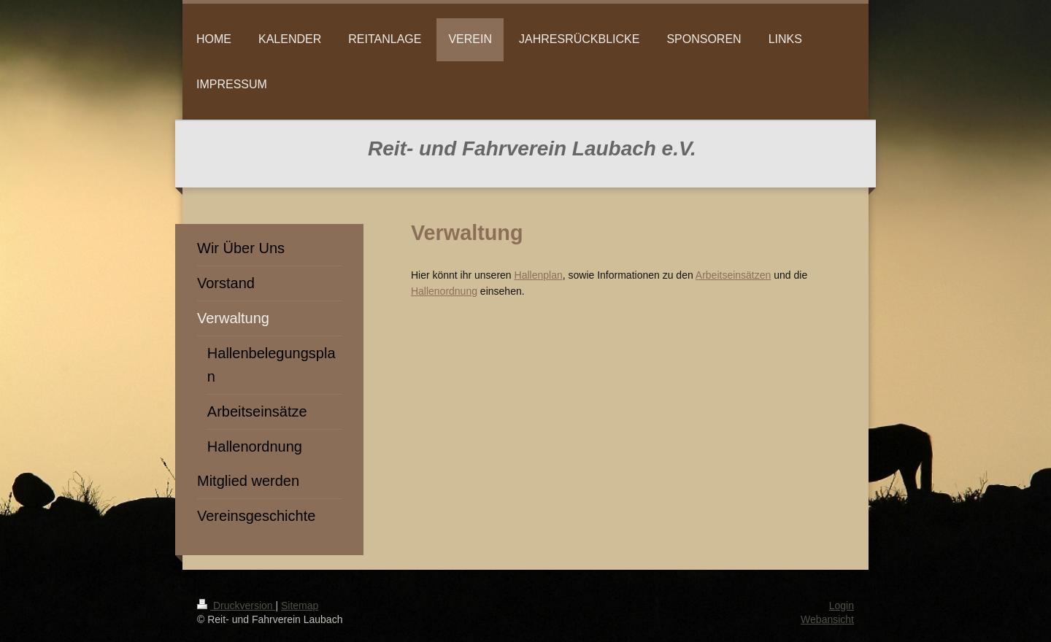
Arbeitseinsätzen (733, 275)
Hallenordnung (444, 291)
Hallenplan (539, 275)
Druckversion (236, 605)
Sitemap (299, 605)
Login (841, 605)
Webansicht (827, 619)
